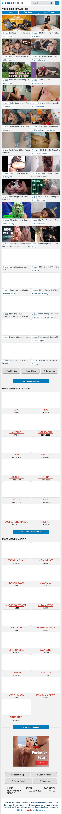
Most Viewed (49, 12)
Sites (52, 791)
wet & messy (9, 224)
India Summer (10, 107)
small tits (46, 153)
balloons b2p (38, 83)
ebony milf (8, 177)
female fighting (39, 60)
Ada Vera (45, 574)
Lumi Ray (16, 664)
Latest (10, 12)
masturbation (38, 107)
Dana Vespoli (39, 341)
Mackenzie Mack (45, 686)
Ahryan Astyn (45, 596)
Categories (35, 791)
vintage (16, 423)
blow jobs (8, 60)
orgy (16, 446)
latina (45, 468)
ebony (45, 294)
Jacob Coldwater (16, 596)
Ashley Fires (38, 317)
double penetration (16, 513)
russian (45, 513)
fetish (16, 491)
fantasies (45, 781)
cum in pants (44, 775)
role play (49, 317)
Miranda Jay (45, 552)
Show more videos (31, 381)
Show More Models (31, 727)
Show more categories (31, 532)
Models (11, 793)
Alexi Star (16, 619)
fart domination (39, 200)
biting (35, 364)
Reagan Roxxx (16, 574)
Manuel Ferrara (39, 224)
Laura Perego (16, 686)
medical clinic (9, 294)
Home (12, 2)
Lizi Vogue (45, 664)
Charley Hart (39, 130)
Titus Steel (16, 708)
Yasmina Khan (16, 552)
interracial (45, 423)
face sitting (37, 36)
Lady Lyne (45, 641)
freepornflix (28, 810)
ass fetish (8, 83)
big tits (49, 130)
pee (34, 247)
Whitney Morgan (45, 619)
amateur (36, 294)
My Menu (57, 3)
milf (45, 491)
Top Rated (28, 12)
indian (16, 401)
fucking (7, 130)
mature (36, 270)
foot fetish (8, 36)
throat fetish (19, 781)
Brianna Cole (16, 641)
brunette (36, 153)
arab (45, 401)
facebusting (18, 775)
